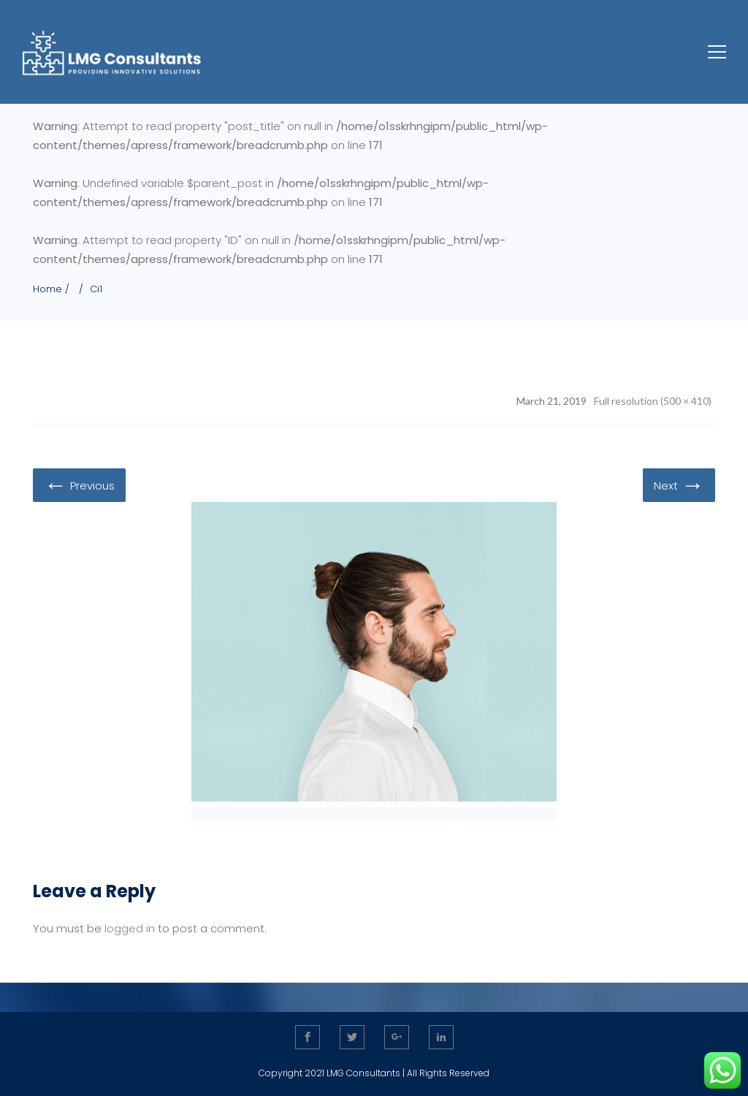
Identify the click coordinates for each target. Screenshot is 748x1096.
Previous (79, 484)
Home (47, 289)
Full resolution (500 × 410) (652, 401)
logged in (129, 928)
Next (679, 484)
